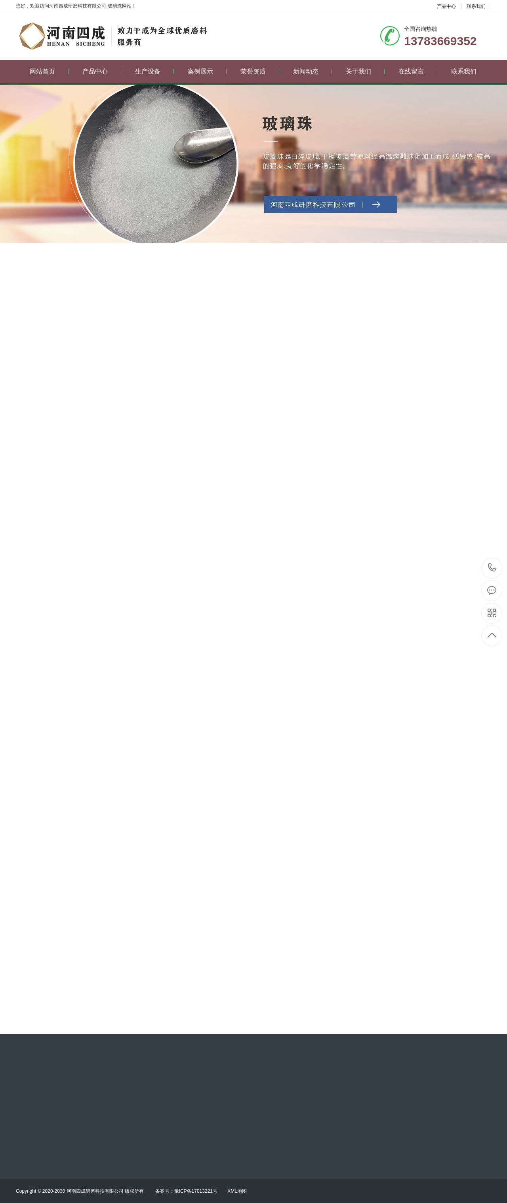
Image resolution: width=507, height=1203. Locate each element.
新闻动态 (312, 71)
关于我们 (365, 71)
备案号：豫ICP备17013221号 (186, 1191)
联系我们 (476, 6)
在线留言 (418, 71)
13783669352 (492, 568)
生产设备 (154, 71)
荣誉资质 (260, 71)
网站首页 (49, 71)
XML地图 (237, 1191)
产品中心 (446, 6)
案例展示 (207, 71)
